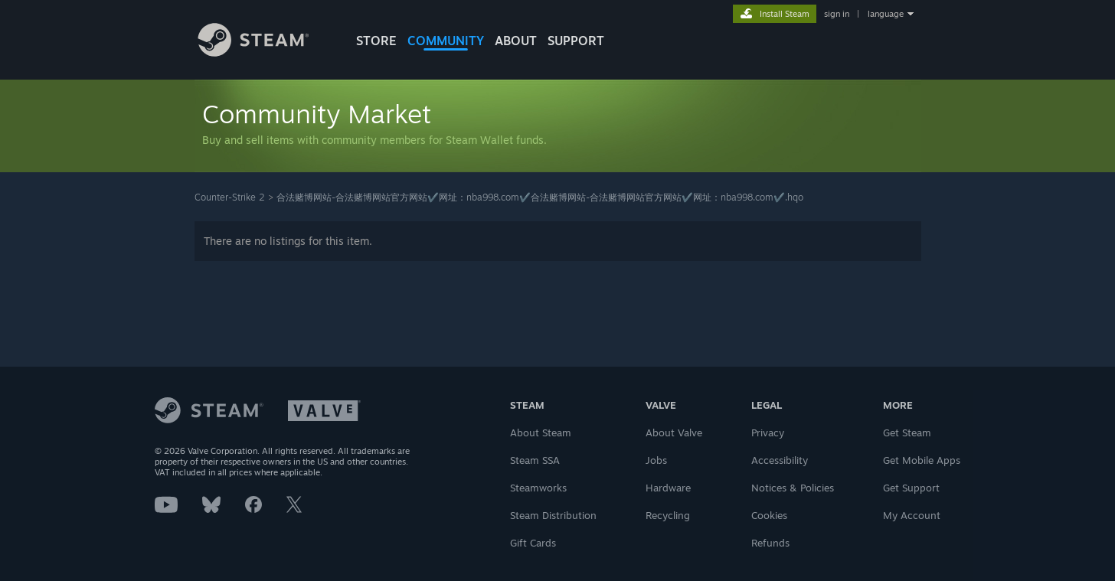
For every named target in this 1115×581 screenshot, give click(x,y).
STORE (376, 40)
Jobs (656, 460)
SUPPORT (576, 40)
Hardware (668, 487)
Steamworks (538, 487)
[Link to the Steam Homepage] (265, 52)
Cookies (769, 515)
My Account (911, 515)
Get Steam (907, 432)
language (886, 13)
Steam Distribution (553, 515)
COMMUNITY (445, 40)
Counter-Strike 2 (230, 197)
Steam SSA (535, 460)
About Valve (674, 432)
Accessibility (779, 460)
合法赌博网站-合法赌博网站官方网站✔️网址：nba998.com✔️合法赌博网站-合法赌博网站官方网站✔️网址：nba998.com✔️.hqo (539, 197)
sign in (836, 13)
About (516, 40)
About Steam (540, 432)
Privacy (767, 432)
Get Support (911, 487)
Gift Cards (533, 543)
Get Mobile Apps (921, 460)
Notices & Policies (792, 487)
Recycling (668, 515)
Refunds (770, 543)
